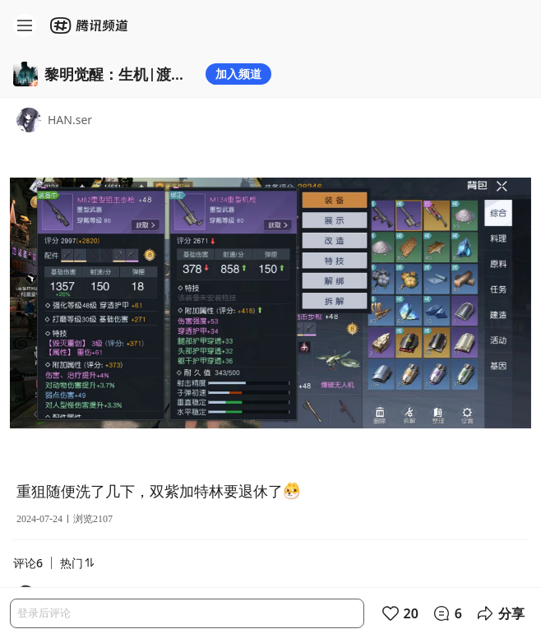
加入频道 (238, 73)
